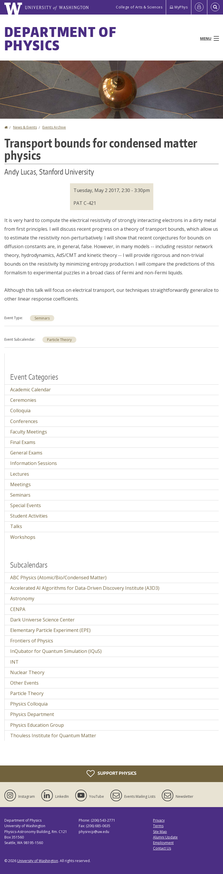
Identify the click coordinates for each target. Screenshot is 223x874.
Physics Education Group (37, 725)
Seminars (42, 318)
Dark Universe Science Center (42, 620)
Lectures (19, 474)
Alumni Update (165, 837)
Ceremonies (23, 400)
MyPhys (179, 7)
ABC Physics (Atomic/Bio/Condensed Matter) (58, 577)
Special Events (25, 505)
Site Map (160, 831)
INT (14, 662)
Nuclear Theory (27, 672)
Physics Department (32, 714)
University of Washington (37, 860)
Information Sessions (33, 463)
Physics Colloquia (29, 704)
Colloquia (20, 410)
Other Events (24, 683)
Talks (16, 526)
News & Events (25, 127)
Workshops (22, 537)
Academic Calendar (30, 389)
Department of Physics (60, 38)
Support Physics (111, 774)
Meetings (20, 484)
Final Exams (22, 442)
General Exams (26, 453)
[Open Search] (215, 7)
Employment (163, 842)
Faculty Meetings (28, 432)
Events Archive (54, 127)
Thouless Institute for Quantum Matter (53, 735)
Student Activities (29, 516)
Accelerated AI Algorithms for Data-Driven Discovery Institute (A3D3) (84, 588)
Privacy (159, 820)
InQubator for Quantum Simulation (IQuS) (56, 651)
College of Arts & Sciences (139, 7)
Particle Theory (59, 339)
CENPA (17, 609)
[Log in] (199, 7)
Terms (158, 825)
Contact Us (162, 848)
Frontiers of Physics (31, 640)
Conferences (24, 421)
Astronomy (22, 598)
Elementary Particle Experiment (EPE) (50, 630)
